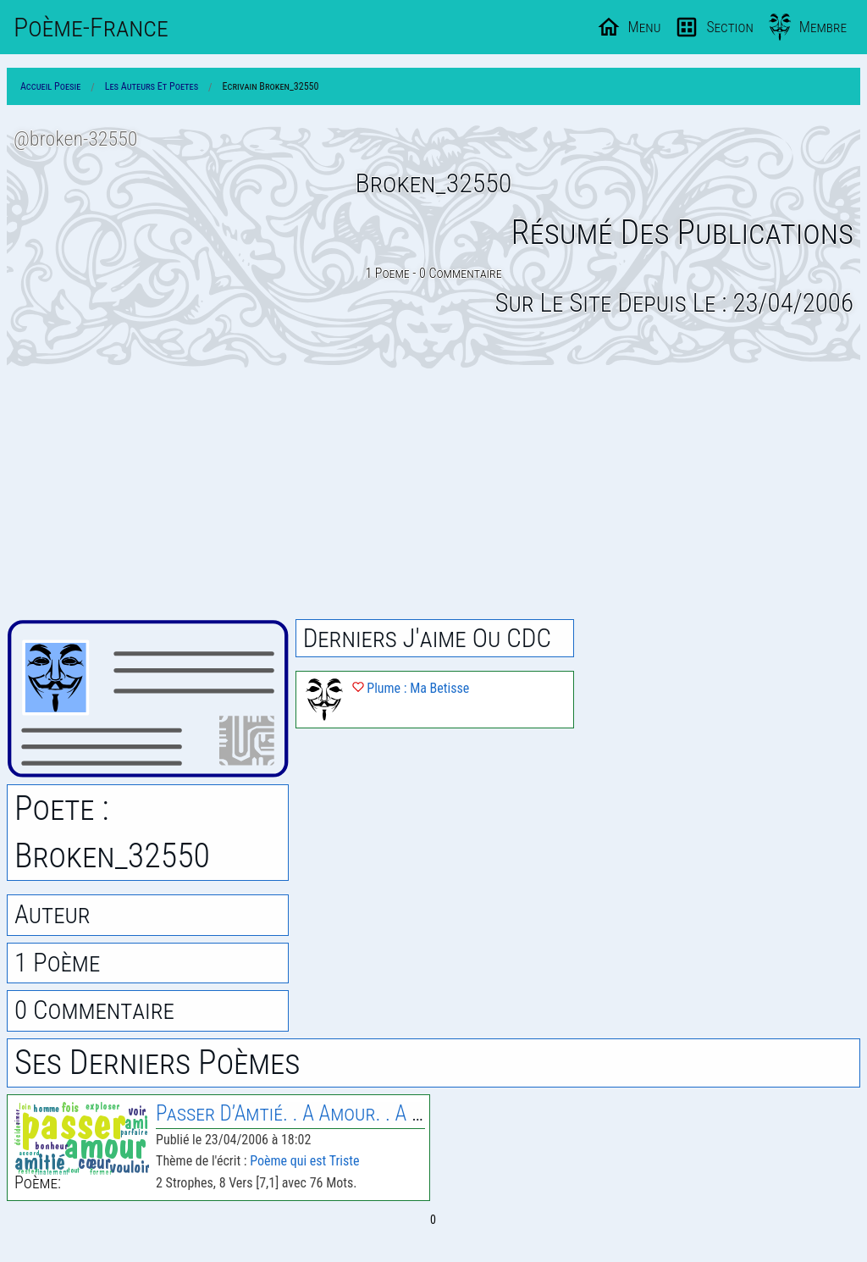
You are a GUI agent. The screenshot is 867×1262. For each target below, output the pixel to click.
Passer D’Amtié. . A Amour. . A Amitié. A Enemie (352, 1113)
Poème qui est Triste (304, 1161)
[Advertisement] (433, 493)
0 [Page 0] (433, 1219)
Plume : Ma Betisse (411, 688)
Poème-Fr (91, 27)
